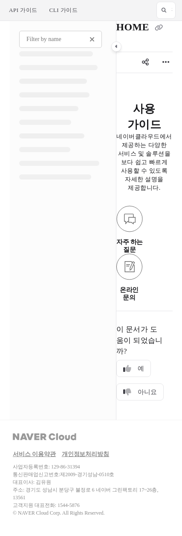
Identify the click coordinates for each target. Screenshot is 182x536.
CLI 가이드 (63, 10)
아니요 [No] (140, 392)
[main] (144, 220)
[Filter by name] (60, 39)
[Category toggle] (116, 46)
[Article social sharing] (145, 62)
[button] (166, 10)
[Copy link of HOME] (158, 28)
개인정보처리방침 (86, 454)
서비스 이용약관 (34, 454)
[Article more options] (166, 62)
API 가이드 (23, 10)
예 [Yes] (133, 369)
